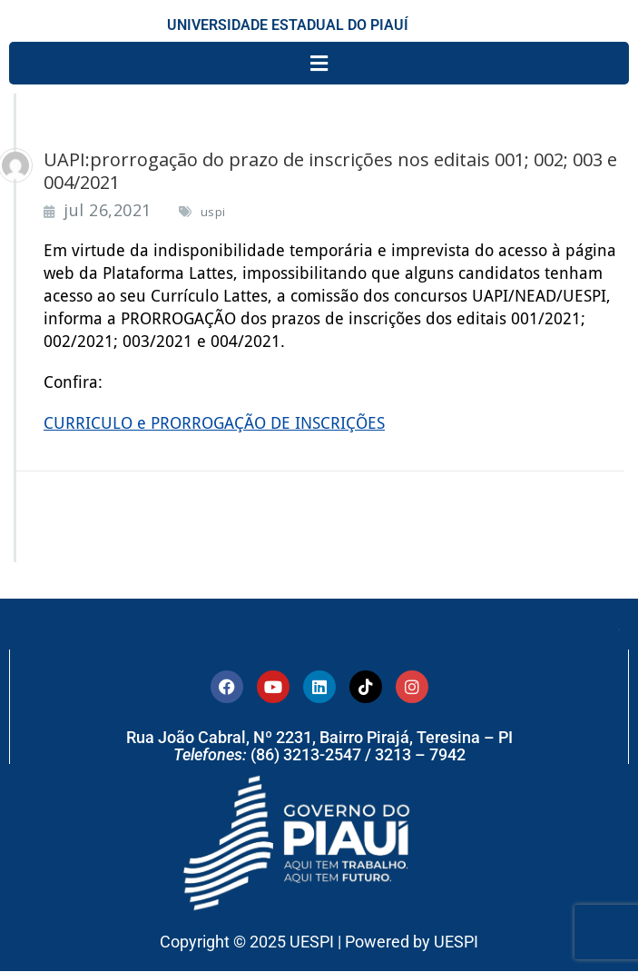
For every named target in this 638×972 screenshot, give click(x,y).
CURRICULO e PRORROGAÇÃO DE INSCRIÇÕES (214, 422)
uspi (213, 211)
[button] (319, 63)
